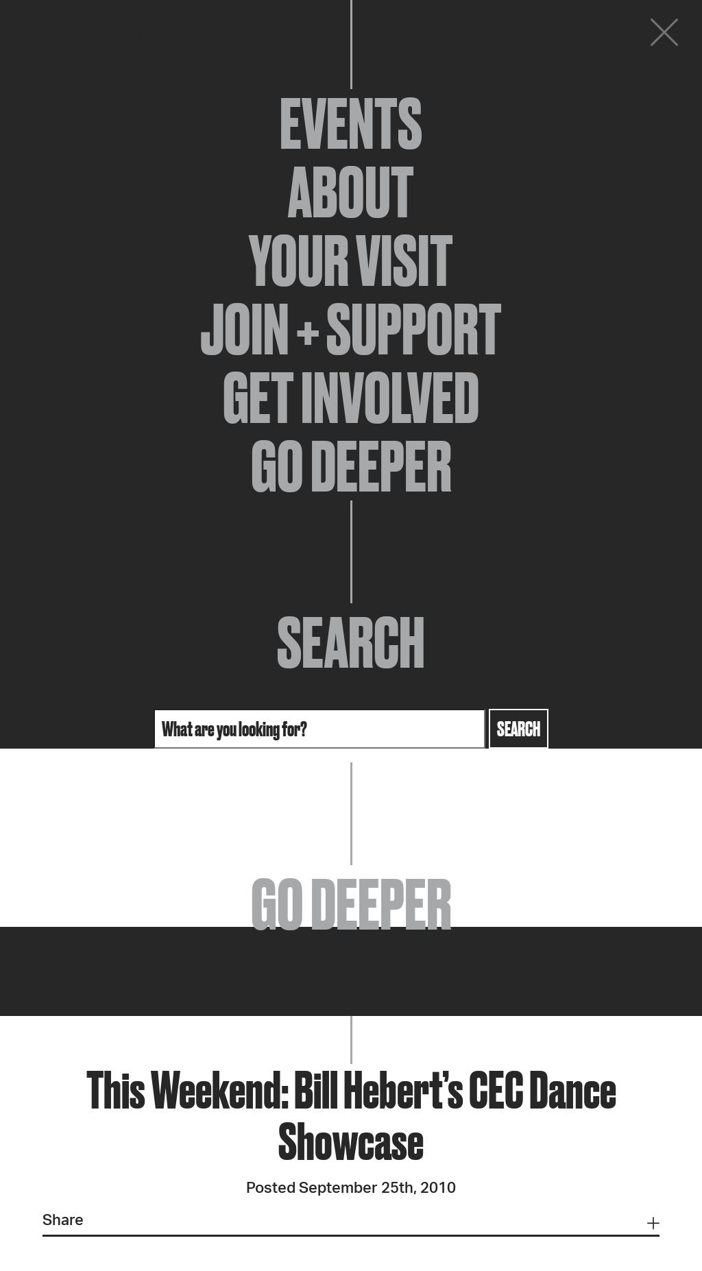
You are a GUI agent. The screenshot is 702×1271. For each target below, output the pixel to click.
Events (351, 123)
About (351, 192)
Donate (581, 35)
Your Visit (351, 260)
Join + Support (351, 329)
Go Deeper (351, 466)
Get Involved (351, 398)
